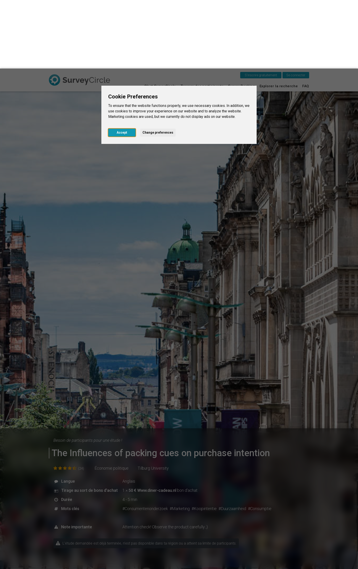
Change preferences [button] (157, 64)
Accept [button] (122, 64)
